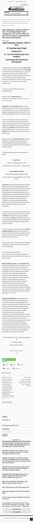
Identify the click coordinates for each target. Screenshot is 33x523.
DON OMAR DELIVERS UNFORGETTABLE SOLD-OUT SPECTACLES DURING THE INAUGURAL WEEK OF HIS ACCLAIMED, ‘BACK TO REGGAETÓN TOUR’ (16, 444)
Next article (27, 377)
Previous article (6, 377)
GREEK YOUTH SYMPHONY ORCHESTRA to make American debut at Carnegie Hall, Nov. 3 (15, 482)
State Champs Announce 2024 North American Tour (15, 487)
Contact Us (11, 1)
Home (9, 19)
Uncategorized (7, 373)
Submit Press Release (21, 1)
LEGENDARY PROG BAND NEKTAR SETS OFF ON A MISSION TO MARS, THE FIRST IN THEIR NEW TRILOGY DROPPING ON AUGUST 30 (15, 475)
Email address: (5, 429)
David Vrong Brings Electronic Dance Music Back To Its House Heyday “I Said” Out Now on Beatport (25, 383)
